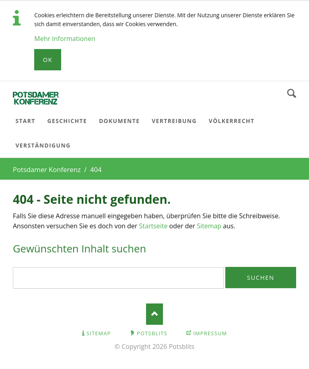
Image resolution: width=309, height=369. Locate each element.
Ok (48, 59)
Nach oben (154, 314)
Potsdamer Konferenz (47, 169)
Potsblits (152, 333)
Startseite (153, 225)
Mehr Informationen (64, 38)
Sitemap (209, 225)
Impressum (210, 333)
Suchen (291, 93)
